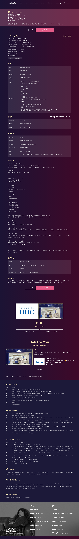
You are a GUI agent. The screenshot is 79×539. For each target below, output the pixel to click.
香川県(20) (19, 402)
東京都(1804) (42, 394)
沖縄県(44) (14, 405)
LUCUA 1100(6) (37, 427)
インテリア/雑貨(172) (27, 489)
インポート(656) (48, 486)
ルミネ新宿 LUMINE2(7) (58, 420)
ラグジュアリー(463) (40, 486)
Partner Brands (39, 4)
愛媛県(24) (24, 402)
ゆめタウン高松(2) (38, 431)
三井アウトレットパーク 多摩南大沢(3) (19, 449)
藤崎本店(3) (32, 418)
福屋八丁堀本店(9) (31, 429)
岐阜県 (12, 380)
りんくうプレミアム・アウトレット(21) (19, 458)
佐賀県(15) (20, 403)
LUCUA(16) (14, 425)
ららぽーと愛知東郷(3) (64, 424)
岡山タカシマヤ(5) (15, 429)
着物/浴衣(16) (10, 491)
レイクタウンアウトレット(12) (35, 451)
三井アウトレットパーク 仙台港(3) (18, 447)
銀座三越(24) (14, 420)
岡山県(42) (24, 400)
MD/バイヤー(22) (50, 475)
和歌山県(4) (42, 398)
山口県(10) (34, 400)
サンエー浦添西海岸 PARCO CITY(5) (18, 437)
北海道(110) (14, 390)
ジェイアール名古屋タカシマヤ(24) (18, 424)
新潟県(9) (13, 396)
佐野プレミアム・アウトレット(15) (21, 451)
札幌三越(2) (24, 416)
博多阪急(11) (46, 433)
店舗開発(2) (18, 477)
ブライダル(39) (17, 491)
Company (58, 4)
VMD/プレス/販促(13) (59, 475)
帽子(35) (13, 489)
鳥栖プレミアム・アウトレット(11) (18, 464)
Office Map (50, 4)
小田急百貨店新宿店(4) (22, 420)
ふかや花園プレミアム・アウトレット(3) (46, 453)
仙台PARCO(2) (14, 418)
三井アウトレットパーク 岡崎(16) (40, 457)
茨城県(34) (14, 394)
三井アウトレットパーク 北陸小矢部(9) (25, 457)
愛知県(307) (56, 396)
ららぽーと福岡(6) (17, 435)
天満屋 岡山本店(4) (40, 429)
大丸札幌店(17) (31, 416)
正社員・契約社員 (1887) (17, 500)
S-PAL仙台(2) (26, 418)
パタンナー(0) (43, 475)
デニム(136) (14, 487)
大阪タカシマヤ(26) (39, 425)
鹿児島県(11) (46, 403)
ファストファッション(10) (66, 486)
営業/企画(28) (67, 475)
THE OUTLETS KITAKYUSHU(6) (32, 464)
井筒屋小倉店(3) (31, 433)
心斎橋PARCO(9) (44, 427)
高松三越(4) (14, 431)
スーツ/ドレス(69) (56, 486)
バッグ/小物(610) (67, 487)
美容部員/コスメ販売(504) (19, 475)
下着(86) (67, 489)
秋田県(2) (29, 392)
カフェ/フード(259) (25, 491)
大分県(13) (36, 403)
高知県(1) (29, 402)
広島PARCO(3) (47, 429)
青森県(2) (13, 392)
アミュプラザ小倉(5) (16, 433)
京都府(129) (19, 398)
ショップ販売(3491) (9, 475)
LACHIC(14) (46, 424)
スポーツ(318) (41, 489)
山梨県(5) (34, 396)
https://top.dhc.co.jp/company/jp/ (29, 272)
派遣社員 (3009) (9, 500)
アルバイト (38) (27, 500)
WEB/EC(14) (33, 477)
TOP (7, 380)
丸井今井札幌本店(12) (39, 416)
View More (67, 4)
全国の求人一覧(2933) (16, 407)
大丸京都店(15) (47, 425)
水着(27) (54, 489)
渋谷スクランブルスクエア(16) (49, 422)
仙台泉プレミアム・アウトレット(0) (33, 447)
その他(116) (32, 491)
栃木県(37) (19, 394)
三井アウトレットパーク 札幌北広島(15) (19, 445)
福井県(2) (29, 396)
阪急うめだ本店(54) (55, 425)
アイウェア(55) (19, 489)
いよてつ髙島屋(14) (21, 431)
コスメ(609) (20, 487)
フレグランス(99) (34, 487)
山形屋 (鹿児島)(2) (53, 433)
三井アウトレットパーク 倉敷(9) (18, 462)
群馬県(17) (25, 394)
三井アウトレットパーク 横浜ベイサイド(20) (50, 449)
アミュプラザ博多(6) (26, 435)
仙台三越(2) (20, 418)
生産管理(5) (12, 477)
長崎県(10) (25, 403)
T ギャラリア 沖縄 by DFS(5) (31, 437)
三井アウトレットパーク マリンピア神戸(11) (36, 458)
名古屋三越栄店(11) (39, 424)
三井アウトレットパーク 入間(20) (48, 451)
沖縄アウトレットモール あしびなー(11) (19, 466)
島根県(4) (18, 400)
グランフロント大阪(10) (21, 425)
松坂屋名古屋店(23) (30, 424)
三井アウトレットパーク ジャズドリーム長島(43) (36, 455)
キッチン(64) (34, 489)
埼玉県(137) (30, 394)
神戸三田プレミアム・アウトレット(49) (53, 458)
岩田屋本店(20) (24, 433)
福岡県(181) (14, 403)
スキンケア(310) (27, 487)
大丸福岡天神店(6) (39, 433)
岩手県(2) (18, 392)
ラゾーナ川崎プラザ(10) (30, 422)
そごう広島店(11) (23, 429)
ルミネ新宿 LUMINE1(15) (48, 420)
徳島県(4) (13, 402)
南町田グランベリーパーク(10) (31, 453)
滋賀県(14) (14, 398)
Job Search (29, 4)
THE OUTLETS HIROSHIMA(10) (31, 462)
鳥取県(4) (13, 400)
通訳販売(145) (39, 477)
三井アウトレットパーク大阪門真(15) (24, 460)
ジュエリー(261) (53, 487)
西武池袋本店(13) (31, 420)
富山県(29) (19, 396)
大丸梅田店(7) (63, 425)
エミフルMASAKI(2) (30, 431)
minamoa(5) (63, 429)
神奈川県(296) (48, 394)
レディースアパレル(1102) (11, 486)
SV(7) (32, 475)
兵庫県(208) (31, 398)
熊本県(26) (30, 403)
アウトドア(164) (48, 489)
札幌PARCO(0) (47, 416)
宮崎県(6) (41, 403)
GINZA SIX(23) (39, 422)
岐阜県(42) (45, 396)
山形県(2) (34, 392)
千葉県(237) (36, 394)
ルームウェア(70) (61, 489)
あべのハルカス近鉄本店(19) (20, 427)
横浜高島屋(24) (22, 422)
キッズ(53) (47, 487)
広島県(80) (29, 400)
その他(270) (46, 477)
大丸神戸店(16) (30, 427)
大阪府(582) (25, 398)
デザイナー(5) (36, 475)
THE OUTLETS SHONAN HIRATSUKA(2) (62, 453)
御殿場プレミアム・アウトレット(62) (19, 455)
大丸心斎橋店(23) (31, 425)
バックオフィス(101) (26, 477)
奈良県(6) (36, 398)
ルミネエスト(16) (67, 420)
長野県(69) (39, 396)
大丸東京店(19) (39, 420)
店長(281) (27, 475)
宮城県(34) (24, 392)
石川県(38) (24, 396)
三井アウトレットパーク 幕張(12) (34, 449)
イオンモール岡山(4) (55, 429)
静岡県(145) (50, 396)
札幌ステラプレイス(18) (16, 416)
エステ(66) (41, 487)
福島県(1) (39, 392)
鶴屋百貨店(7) (61, 433)
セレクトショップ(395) (30, 486)
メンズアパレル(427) (21, 486)
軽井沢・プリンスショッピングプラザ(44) (55, 455)
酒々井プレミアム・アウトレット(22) (63, 451)
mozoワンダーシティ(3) (54, 424)
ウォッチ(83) (60, 487)
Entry (21, 4)
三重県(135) (62, 396)
